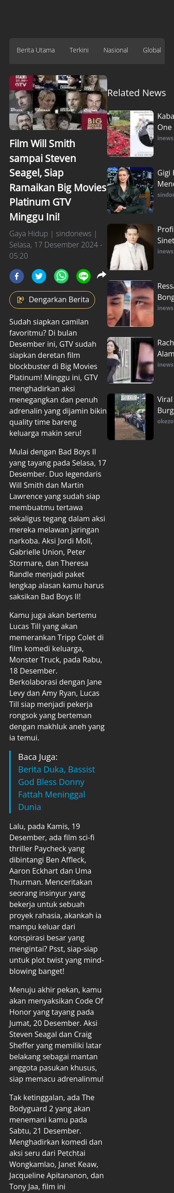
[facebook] (16, 276)
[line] (83, 276)
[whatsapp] (61, 276)
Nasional (115, 49)
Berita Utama (36, 49)
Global (152, 49)
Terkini (79, 49)
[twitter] (39, 276)
